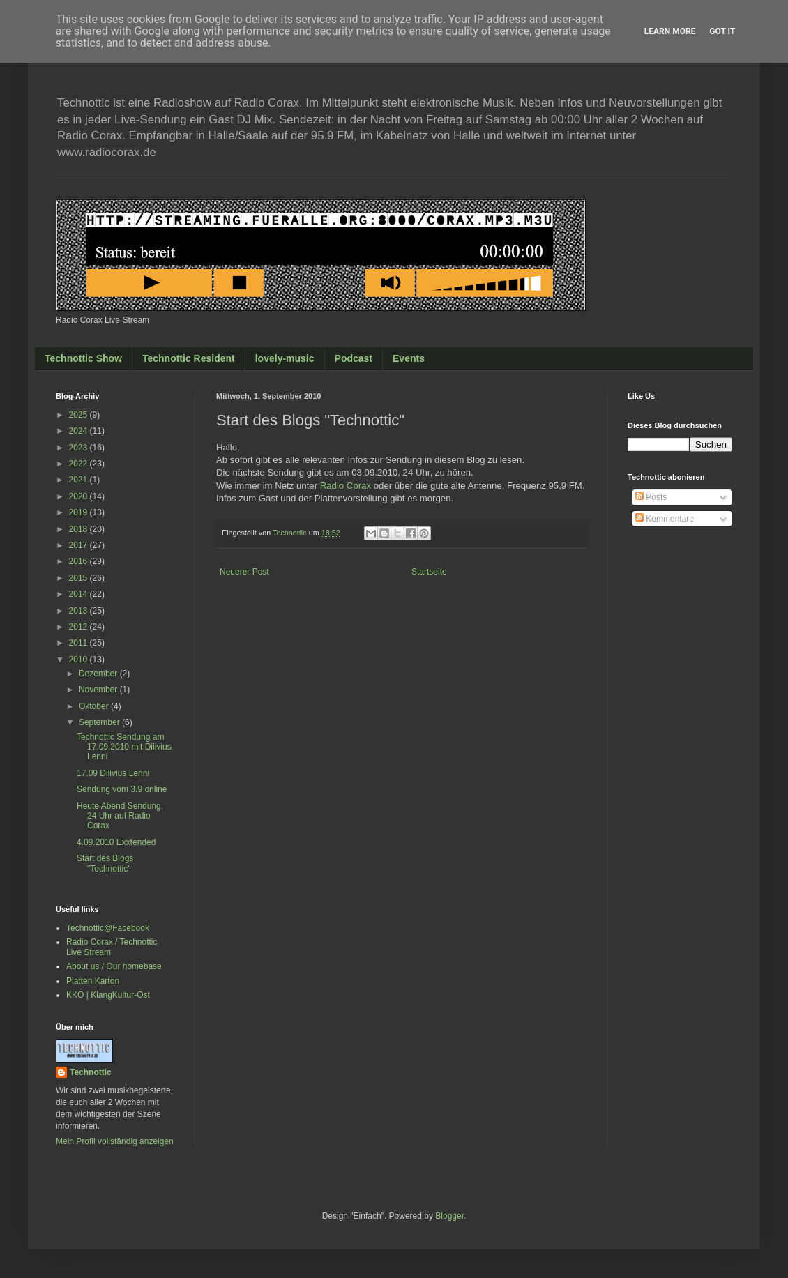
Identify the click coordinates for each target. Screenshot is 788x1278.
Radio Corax (345, 485)
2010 (79, 659)
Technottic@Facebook (107, 928)
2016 (79, 561)
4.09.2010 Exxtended (116, 842)
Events (409, 358)
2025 (79, 415)
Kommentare (664, 519)
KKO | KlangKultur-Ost (108, 995)
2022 (79, 464)
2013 (79, 611)
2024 (79, 431)
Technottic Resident (188, 358)
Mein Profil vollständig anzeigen (115, 1141)
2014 (79, 594)
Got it (722, 31)
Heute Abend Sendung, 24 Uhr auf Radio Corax (120, 816)
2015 (79, 578)
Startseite (429, 572)
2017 (79, 545)
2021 (79, 480)
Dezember (99, 673)
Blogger (449, 1216)
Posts (651, 497)
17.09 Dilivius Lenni (113, 773)
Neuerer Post (244, 572)
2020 (79, 496)
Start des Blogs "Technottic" (105, 863)
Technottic (91, 1072)
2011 (79, 643)
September (100, 722)
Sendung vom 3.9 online (122, 789)
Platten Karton (92, 981)
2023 (79, 447)
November (99, 689)
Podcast (353, 358)
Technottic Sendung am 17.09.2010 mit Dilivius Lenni (124, 747)
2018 (79, 529)
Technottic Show (83, 358)
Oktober (95, 706)
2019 (79, 512)
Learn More (670, 31)
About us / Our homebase (114, 966)
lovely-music (285, 358)
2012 (79, 627)
